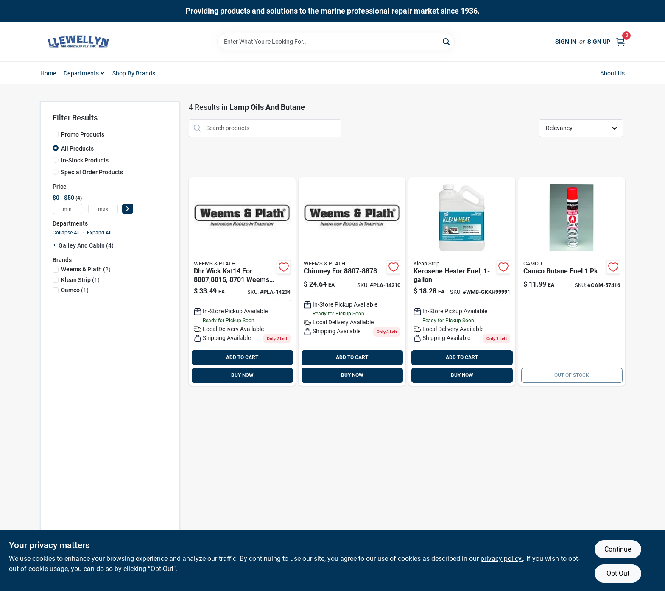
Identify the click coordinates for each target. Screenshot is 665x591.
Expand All (99, 233)
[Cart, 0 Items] (620, 41)
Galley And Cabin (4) (86, 245)
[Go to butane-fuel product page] (571, 281)
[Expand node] (55, 245)
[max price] (103, 209)
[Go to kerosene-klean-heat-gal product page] (461, 281)
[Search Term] (336, 41)
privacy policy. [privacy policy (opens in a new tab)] (502, 559)
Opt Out (617, 573)
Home (48, 73)
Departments (81, 73)
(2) (86, 269)
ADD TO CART (242, 357)
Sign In (565, 41)
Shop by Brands (134, 73)
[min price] (67, 209)
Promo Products (82, 134)
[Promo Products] (56, 134)
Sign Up (598, 41)
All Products (77, 148)
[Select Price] (127, 209)
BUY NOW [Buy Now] (242, 375)
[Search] (447, 41)
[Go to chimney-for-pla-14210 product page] (352, 281)
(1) (80, 279)
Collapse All (66, 233)
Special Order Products (92, 172)
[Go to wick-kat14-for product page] (242, 281)
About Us (612, 73)
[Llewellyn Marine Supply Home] (78, 42)
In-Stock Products (85, 160)
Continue (617, 549)
